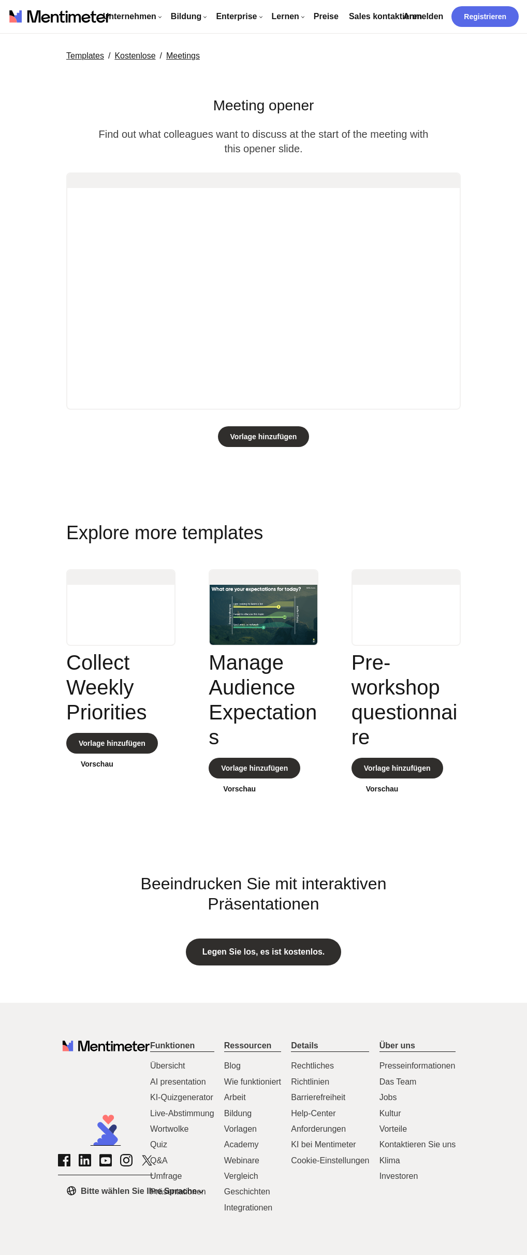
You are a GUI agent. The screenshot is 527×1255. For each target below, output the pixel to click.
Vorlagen (240, 1128)
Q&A (159, 1160)
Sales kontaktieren (385, 16)
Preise (326, 16)
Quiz (158, 1144)
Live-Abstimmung (182, 1113)
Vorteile (393, 1128)
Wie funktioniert (252, 1081)
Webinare (241, 1160)
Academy (241, 1144)
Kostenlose (134, 55)
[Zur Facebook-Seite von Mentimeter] (64, 1160)
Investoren (398, 1176)
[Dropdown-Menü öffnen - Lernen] (288, 16)
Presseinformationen (417, 1065)
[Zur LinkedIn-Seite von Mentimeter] (85, 1160)
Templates (85, 55)
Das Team (398, 1081)
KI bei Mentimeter (323, 1144)
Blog (232, 1065)
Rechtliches (312, 1065)
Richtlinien (310, 1081)
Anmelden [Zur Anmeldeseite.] (423, 16)
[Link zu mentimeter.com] (60, 16)
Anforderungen (318, 1128)
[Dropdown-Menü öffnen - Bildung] (189, 16)
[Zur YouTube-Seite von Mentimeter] (105, 1160)
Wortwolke (169, 1128)
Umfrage (166, 1176)
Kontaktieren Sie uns (417, 1144)
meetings (183, 55)
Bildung (238, 1113)
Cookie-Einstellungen (330, 1160)
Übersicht (167, 1065)
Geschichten (247, 1191)
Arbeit (235, 1097)
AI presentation (178, 1081)
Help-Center (313, 1113)
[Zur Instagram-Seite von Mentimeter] (126, 1160)
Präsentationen (178, 1191)
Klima (389, 1160)
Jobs (388, 1097)
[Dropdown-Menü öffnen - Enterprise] (239, 16)
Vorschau (97, 764)
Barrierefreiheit (318, 1097)
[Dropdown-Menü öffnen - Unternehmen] (133, 16)
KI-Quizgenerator (181, 1097)
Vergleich (241, 1176)
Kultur (390, 1113)
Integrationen (248, 1207)
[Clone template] (264, 436)
